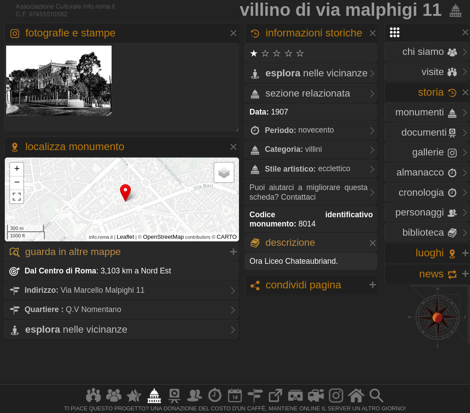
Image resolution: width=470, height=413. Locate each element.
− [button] (17, 183)
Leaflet (125, 236)
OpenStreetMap (163, 236)
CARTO (227, 236)
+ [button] (17, 169)
